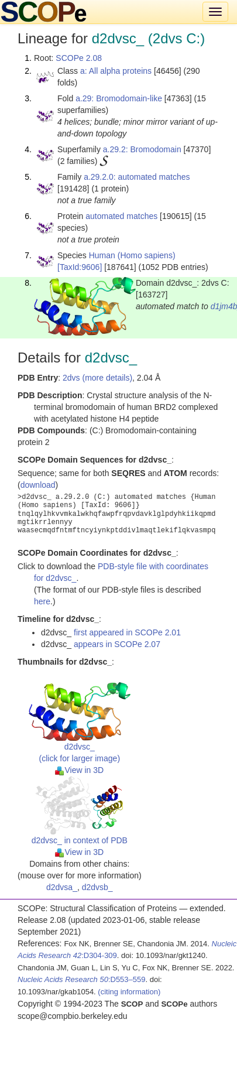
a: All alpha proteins (116, 71)
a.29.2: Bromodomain (142, 149)
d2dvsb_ (97, 887)
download (38, 485)
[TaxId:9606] (79, 267)
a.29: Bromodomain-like (118, 98)
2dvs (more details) (97, 377)
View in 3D (79, 770)
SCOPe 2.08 (79, 58)
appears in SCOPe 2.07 (117, 644)
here (42, 601)
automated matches (121, 216)
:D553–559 (82, 979)
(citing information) (129, 991)
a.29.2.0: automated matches (137, 177)
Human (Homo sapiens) (132, 255)
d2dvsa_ (61, 887)
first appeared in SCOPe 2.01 (127, 632)
